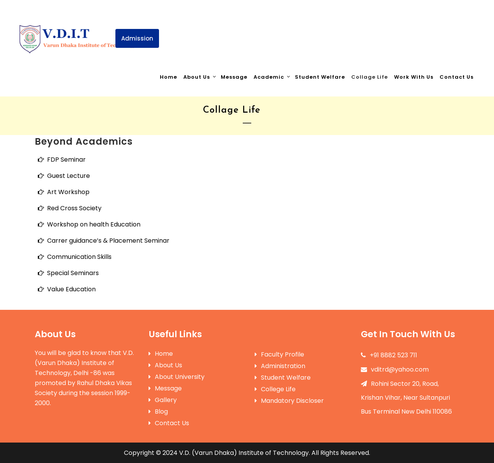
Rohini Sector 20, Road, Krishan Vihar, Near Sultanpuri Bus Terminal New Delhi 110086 (406, 397)
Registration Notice (299, 25)
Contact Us (169, 423)
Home (161, 353)
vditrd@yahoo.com (395, 369)
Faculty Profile (279, 354)
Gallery (163, 399)
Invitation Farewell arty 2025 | (217, 25)
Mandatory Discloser (289, 400)
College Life (275, 389)
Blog (158, 411)
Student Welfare (283, 377)
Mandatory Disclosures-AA (436, 25)
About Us (165, 365)
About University (177, 376)
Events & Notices (363, 25)
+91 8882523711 (157, 8)
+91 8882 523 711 (389, 355)
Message (165, 388)
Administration (280, 366)
